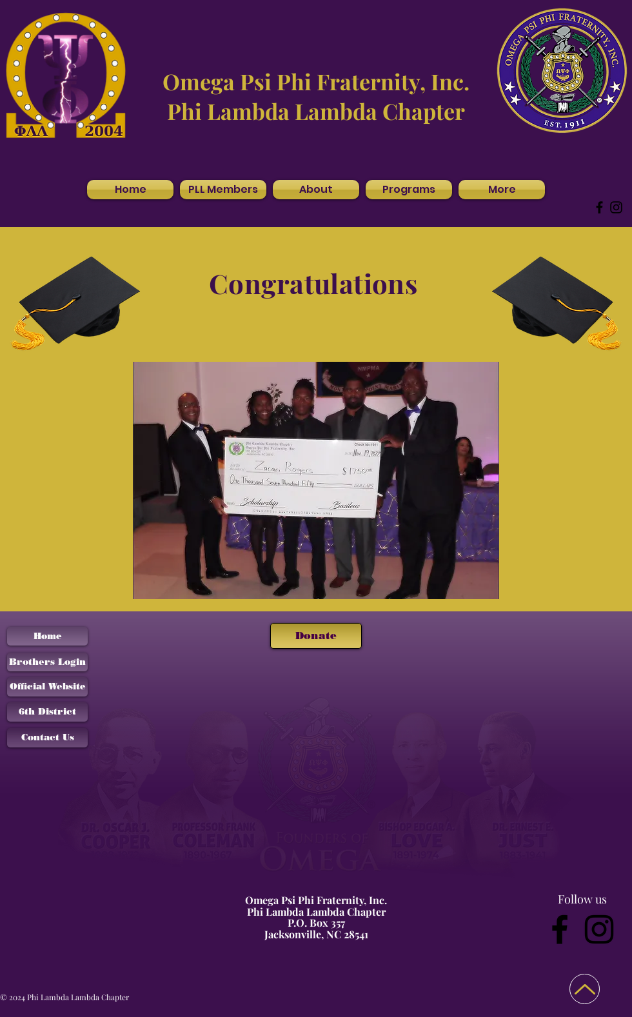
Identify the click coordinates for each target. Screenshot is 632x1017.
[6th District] (47, 712)
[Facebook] (599, 207)
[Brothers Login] (47, 662)
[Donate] (316, 636)
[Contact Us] (47, 737)
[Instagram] (616, 207)
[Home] (47, 636)
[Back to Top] (584, 989)
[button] (316, 189)
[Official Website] (47, 686)
